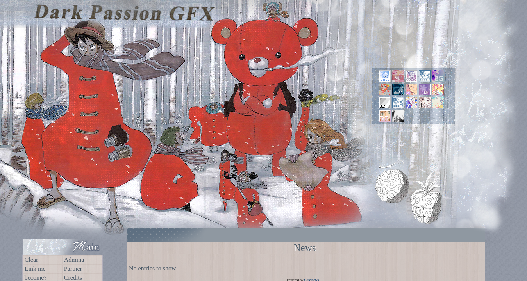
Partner (73, 268)
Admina (74, 259)
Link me (35, 268)
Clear (31, 259)
